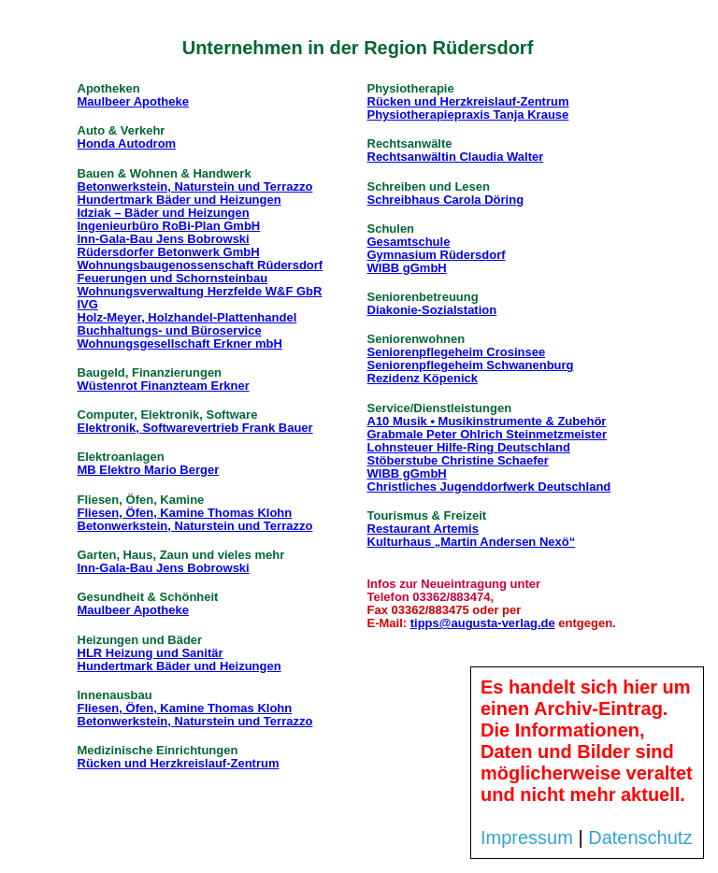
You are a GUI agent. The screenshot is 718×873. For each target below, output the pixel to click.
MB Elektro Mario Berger (149, 470)
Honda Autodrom (127, 143)
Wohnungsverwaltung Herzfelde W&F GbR (200, 291)
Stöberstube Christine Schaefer (458, 460)
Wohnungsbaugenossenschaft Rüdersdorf (200, 265)
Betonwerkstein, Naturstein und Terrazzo (195, 186)
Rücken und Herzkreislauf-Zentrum (179, 763)
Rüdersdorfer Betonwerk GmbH (169, 252)
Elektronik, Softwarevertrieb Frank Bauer (195, 428)
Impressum (527, 837)
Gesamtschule (409, 242)
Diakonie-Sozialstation (432, 310)
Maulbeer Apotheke (133, 101)
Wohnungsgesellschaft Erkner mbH (180, 343)
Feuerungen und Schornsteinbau (173, 278)
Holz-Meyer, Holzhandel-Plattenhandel (187, 317)
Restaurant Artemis (423, 529)
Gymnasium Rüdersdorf (436, 255)
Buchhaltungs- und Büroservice (170, 330)
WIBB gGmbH (407, 268)
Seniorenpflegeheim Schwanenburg (470, 365)
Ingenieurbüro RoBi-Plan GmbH (169, 226)
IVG (88, 304)
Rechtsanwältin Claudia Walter (455, 157)
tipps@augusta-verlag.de (482, 623)
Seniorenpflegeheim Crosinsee (456, 352)
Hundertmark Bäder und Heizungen (179, 200)
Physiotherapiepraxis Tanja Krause (468, 114)
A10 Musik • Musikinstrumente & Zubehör (487, 421)
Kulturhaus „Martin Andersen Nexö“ (471, 542)
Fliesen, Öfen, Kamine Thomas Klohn (185, 513)
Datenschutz (640, 837)
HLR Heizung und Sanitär (150, 653)
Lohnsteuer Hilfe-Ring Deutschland (468, 447)
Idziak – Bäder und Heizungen (164, 213)
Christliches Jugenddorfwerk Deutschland (489, 486)
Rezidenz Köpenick (422, 378)
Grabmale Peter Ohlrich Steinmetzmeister (487, 434)
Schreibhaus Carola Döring (445, 200)
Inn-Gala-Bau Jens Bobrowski (164, 239)
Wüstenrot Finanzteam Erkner (164, 386)
